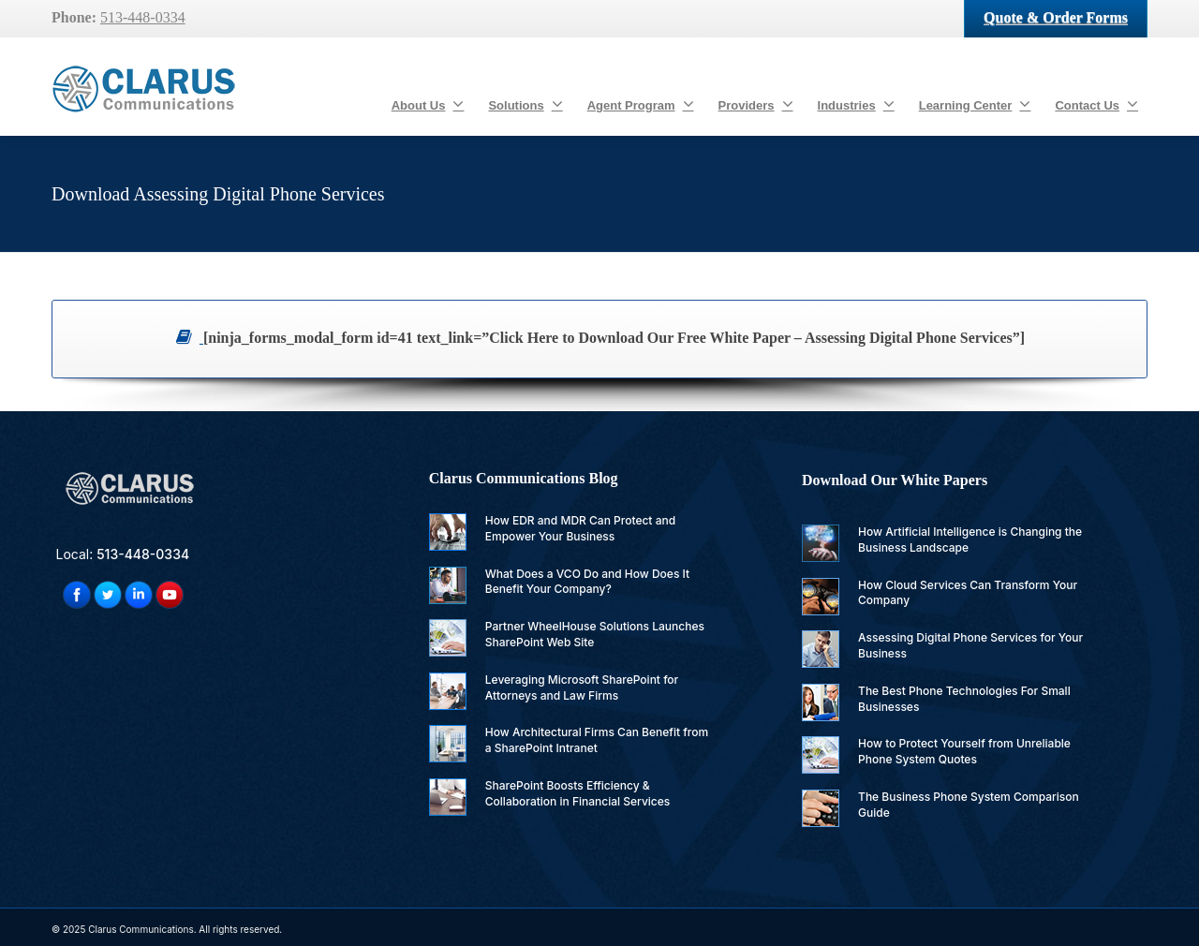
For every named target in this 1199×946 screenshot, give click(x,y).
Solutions (525, 104)
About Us (428, 104)
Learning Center (975, 104)
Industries (856, 104)
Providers (755, 104)
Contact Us (1096, 104)
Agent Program (640, 104)
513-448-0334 (142, 17)
